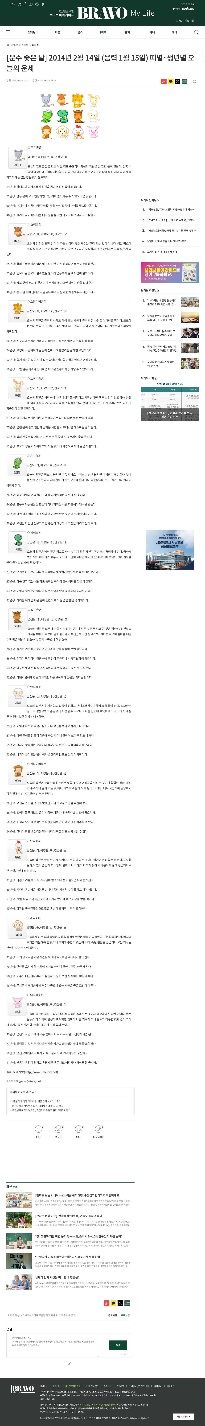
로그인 (179, 20)
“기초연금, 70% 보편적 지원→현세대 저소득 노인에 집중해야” (171, 209)
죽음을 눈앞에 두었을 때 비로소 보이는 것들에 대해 (161, 317)
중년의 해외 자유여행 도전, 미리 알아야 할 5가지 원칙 (37, 1105)
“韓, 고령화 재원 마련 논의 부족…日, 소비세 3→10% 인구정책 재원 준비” (78, 1236)
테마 (174, 32)
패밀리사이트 (182, 1416)
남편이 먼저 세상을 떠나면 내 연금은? (57, 1277)
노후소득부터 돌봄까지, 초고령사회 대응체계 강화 (161, 333)
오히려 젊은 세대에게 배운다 (162, 252)
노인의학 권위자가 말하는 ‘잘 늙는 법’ (160, 363)
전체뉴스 (33, 32)
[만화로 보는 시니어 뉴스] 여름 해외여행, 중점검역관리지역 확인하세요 (77, 1195)
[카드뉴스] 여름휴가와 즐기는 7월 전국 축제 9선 (171, 230)
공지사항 (112, 1315)
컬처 (127, 32)
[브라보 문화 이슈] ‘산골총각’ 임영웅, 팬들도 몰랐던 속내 (68, 1216)
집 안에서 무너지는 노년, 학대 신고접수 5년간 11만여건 (162, 348)
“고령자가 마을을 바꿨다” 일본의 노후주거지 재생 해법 (67, 1257)
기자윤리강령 (95, 1404)
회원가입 (189, 20)
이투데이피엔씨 (60, 1417)
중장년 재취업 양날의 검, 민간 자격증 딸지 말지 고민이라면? (41, 1110)
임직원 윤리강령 (109, 1404)
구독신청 (125, 1315)
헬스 (80, 32)
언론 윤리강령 (83, 1404)
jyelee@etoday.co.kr (31, 1081)
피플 (57, 32)
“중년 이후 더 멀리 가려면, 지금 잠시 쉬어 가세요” (36, 1101)
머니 (152, 32)
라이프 (102, 32)
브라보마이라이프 (17, 45)
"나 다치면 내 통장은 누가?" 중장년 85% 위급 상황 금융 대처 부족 (161, 302)
